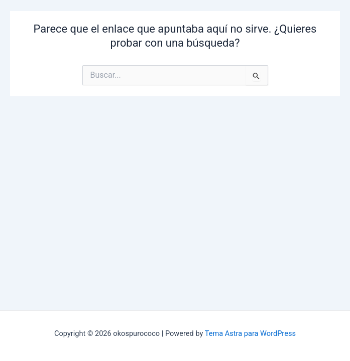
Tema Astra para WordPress (250, 333)
